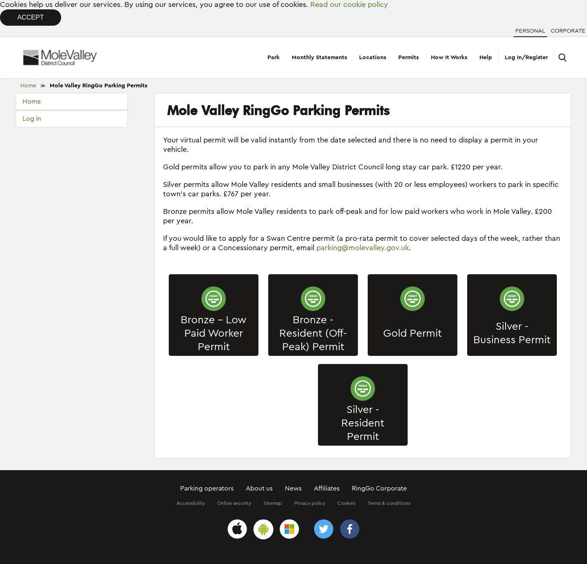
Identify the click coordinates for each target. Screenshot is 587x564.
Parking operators (207, 488)
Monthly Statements (319, 57)
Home (28, 86)
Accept (31, 17)
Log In (31, 118)
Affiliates (327, 488)
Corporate (568, 31)
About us (259, 488)
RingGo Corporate (379, 488)
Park (273, 57)
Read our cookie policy (349, 4)
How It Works (449, 57)
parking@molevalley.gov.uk (362, 247)
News (293, 488)
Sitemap (272, 503)
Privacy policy (309, 503)
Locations (372, 57)
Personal (530, 31)
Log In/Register (526, 57)
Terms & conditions (389, 503)
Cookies (346, 503)
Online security (234, 503)
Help (485, 57)
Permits (408, 57)
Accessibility (191, 503)
